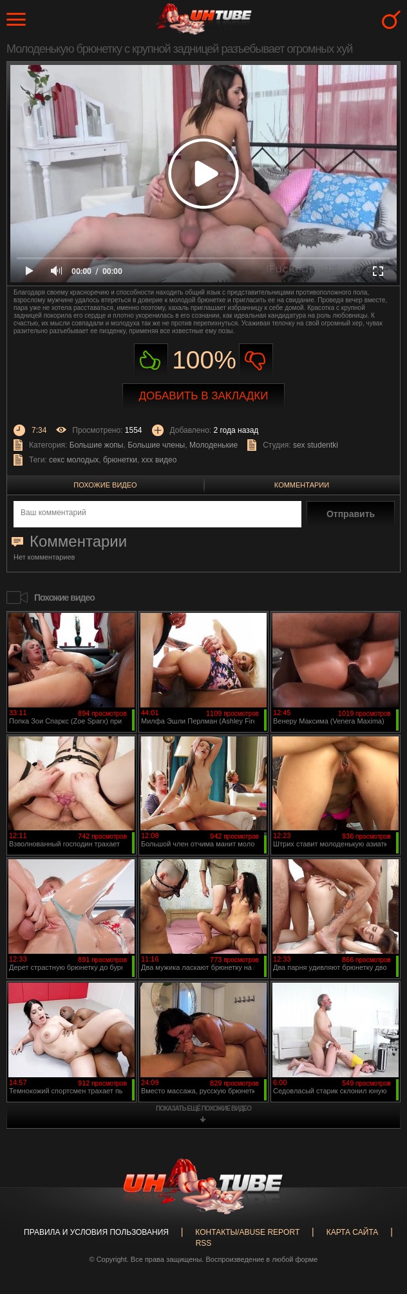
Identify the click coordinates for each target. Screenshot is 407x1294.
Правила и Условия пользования (96, 1232)
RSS (204, 1243)
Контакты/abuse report (247, 1232)
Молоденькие (213, 445)
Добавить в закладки (204, 396)
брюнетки (120, 459)
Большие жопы (97, 445)
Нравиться (151, 360)
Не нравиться (256, 360)
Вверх (378, 1216)
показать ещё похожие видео (203, 1108)
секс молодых (74, 459)
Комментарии (301, 485)
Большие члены (156, 445)
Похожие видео (105, 485)
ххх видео (159, 459)
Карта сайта (353, 1232)
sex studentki (315, 445)
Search (391, 19)
